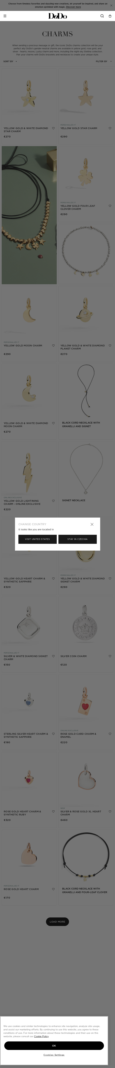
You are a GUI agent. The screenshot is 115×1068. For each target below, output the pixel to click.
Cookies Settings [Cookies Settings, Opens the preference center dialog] (54, 1055)
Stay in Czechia (77, 539)
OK (54, 1045)
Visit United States (37, 539)
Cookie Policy (41, 1036)
